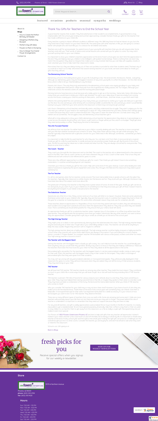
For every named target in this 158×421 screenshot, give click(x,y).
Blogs (20, 30)
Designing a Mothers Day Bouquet (29, 39)
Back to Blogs (53, 329)
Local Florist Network (124, 419)
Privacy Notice (110, 419)
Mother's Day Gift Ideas (28, 43)
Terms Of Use (98, 419)
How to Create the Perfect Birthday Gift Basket (29, 34)
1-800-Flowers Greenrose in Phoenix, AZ (73, 313)
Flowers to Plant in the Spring (30, 46)
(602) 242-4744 (25, 3)
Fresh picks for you (61, 347)
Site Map (137, 419)
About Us (21, 27)
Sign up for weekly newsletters (104, 346)
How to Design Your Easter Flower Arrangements (29, 51)
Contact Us (22, 55)
